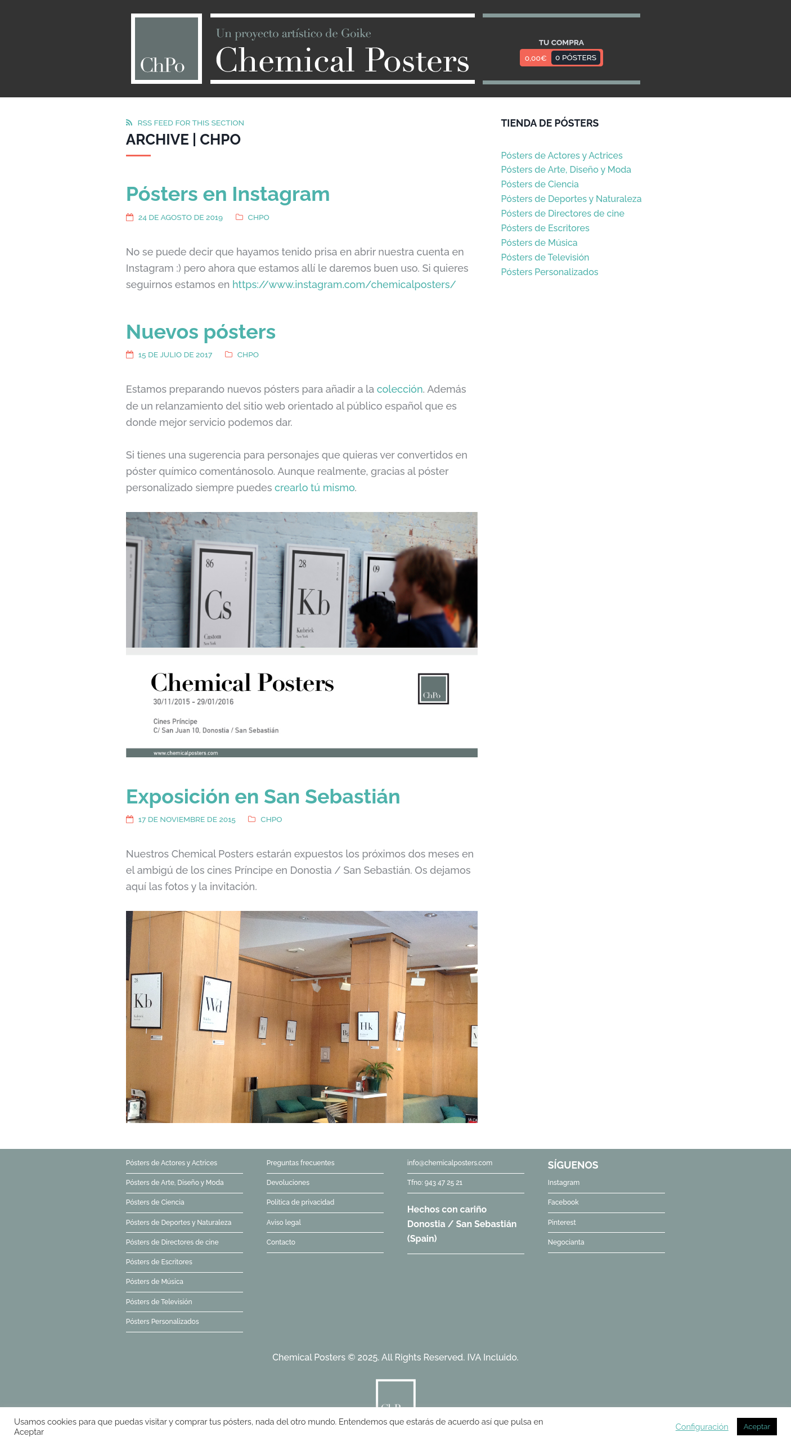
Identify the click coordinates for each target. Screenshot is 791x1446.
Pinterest (562, 1223)
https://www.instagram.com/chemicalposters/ (344, 284)
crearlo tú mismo (314, 487)
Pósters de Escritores (545, 228)
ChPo (258, 217)
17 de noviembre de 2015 (187, 819)
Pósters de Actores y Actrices (561, 155)
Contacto (281, 1242)
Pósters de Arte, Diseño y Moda (566, 169)
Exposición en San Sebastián (263, 796)
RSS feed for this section (190, 122)
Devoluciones (288, 1183)
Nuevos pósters (201, 331)
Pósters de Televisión (545, 257)
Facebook (563, 1202)
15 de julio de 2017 (175, 354)
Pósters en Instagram (228, 193)
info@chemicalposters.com (449, 1163)
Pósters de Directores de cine (562, 213)
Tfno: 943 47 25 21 (434, 1183)
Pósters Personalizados (549, 272)
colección (400, 389)
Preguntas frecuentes (301, 1163)
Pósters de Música (539, 242)
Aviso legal (284, 1223)
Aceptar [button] (757, 1426)
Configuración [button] (702, 1426)
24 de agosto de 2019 (180, 217)
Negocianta (566, 1242)
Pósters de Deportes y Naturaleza (571, 199)
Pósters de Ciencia (539, 184)
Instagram (564, 1183)
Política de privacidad (300, 1202)
